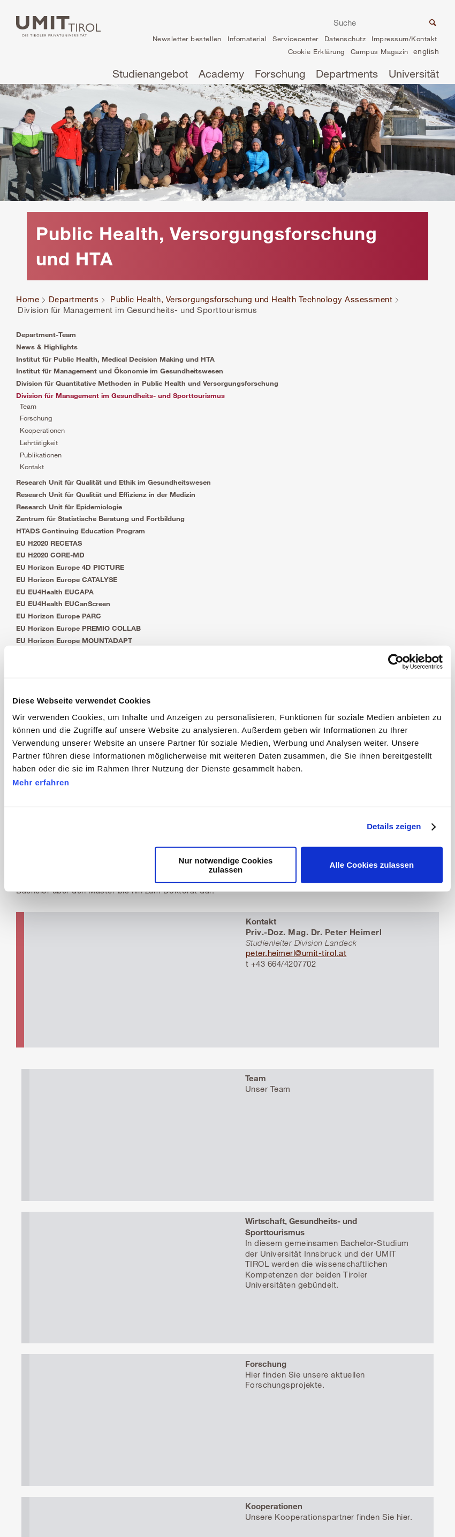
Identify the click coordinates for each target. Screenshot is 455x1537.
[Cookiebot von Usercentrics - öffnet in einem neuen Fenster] (396, 661)
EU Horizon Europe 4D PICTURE (70, 567)
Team (28, 406)
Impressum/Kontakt (404, 38)
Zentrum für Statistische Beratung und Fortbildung (100, 518)
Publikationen (41, 454)
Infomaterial (247, 38)
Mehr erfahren (41, 782)
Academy (221, 73)
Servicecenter (295, 38)
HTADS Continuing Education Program (80, 530)
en (426, 52)
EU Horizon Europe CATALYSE (66, 579)
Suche (431, 24)
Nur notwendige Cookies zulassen (226, 865)
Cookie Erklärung (316, 51)
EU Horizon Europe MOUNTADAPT (74, 640)
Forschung (280, 73)
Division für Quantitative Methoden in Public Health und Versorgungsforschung (147, 383)
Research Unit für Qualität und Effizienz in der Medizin (105, 494)
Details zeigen (394, 826)
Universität (414, 73)
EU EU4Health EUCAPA (55, 591)
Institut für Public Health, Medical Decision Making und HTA (115, 359)
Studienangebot (150, 73)
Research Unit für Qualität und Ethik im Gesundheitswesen (113, 482)
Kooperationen (42, 430)
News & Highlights (47, 346)
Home (27, 299)
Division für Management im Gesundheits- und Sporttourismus (120, 395)
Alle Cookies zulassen (372, 864)
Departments (347, 73)
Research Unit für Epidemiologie (69, 506)
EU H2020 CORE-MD (50, 554)
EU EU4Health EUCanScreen (63, 603)
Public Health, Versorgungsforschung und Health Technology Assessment (251, 299)
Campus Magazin (379, 51)
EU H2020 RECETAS (49, 543)
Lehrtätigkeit (39, 442)
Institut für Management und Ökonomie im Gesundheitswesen (119, 370)
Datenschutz (345, 38)
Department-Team (46, 334)
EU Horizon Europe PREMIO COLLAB (78, 628)
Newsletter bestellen (187, 38)
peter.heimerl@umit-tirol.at (296, 953)
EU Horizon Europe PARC (58, 615)
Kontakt (32, 466)
